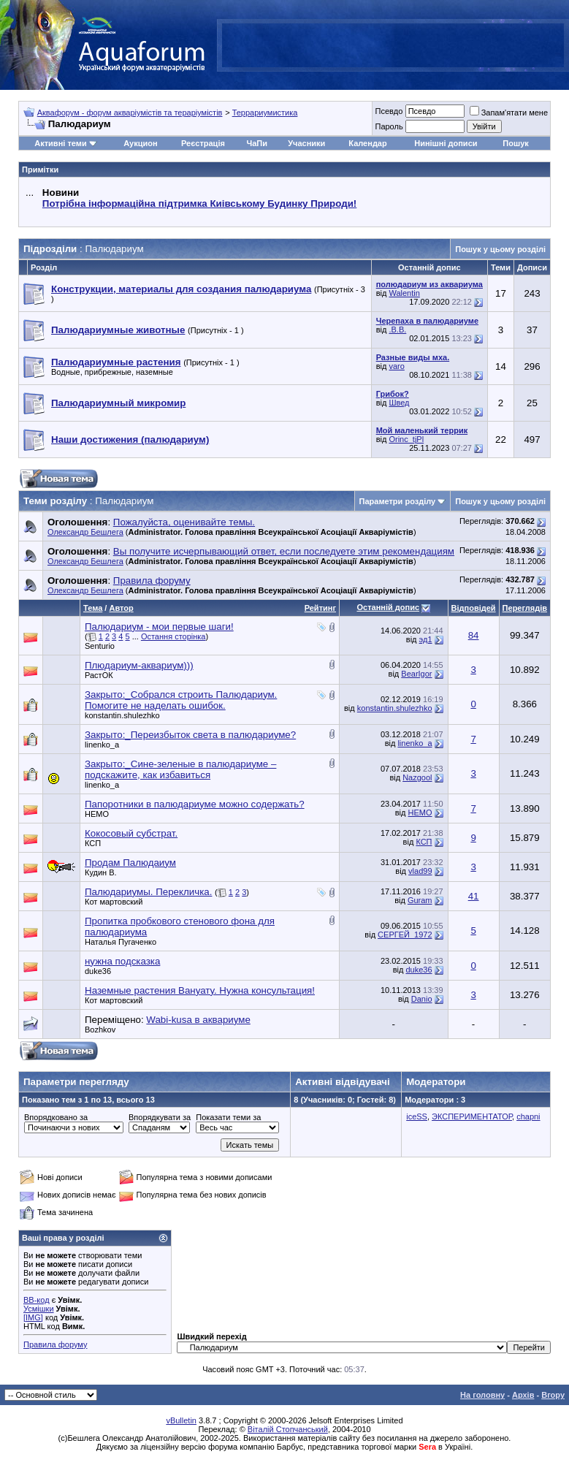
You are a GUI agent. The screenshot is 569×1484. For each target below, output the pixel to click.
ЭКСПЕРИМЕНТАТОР (472, 1116)
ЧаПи (256, 143)
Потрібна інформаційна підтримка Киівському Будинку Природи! (199, 203)
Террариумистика (265, 112)
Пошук (515, 143)
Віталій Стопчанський (288, 1429)
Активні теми (60, 143)
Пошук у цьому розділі (500, 249)
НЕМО (97, 814)
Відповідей (473, 608)
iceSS (416, 1116)
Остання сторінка (173, 636)
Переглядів (525, 608)
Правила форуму (55, 1344)
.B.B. (397, 329)
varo (396, 366)
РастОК (99, 675)
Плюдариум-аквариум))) (139, 665)
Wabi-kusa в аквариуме (198, 1019)
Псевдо (388, 111)
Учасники (306, 143)
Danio (421, 998)
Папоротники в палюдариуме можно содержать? (195, 804)
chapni (528, 1116)
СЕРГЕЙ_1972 (405, 934)
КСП (93, 843)
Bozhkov (100, 1029)
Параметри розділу (397, 501)
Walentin (404, 293)
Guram (420, 900)
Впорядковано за (56, 1117)
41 (473, 896)
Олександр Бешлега (85, 532)
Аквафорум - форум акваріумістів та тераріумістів (130, 112)
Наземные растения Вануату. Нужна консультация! (200, 990)
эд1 (425, 639)
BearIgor (416, 673)
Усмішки (38, 1308)
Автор (121, 608)
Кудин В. (101, 872)
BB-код (36, 1299)
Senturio (100, 646)
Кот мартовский (113, 901)
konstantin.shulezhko (122, 715)
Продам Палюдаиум (130, 862)
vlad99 (420, 871)
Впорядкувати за (160, 1117)
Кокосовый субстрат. (131, 833)
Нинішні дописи (445, 143)
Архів (523, 1394)
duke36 (98, 971)
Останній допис (387, 607)
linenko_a (102, 744)
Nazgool (417, 777)
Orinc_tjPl (406, 439)
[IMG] (33, 1317)
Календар (367, 143)
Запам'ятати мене (509, 112)
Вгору (553, 1394)
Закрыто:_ (181, 700)
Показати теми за (228, 1117)
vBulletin (181, 1420)
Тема (92, 608)
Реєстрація (203, 143)
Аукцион (140, 143)
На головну (482, 1394)
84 (473, 635)
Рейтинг (320, 608)
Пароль (388, 126)
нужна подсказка (122, 961)
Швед (399, 402)
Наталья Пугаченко (120, 941)
